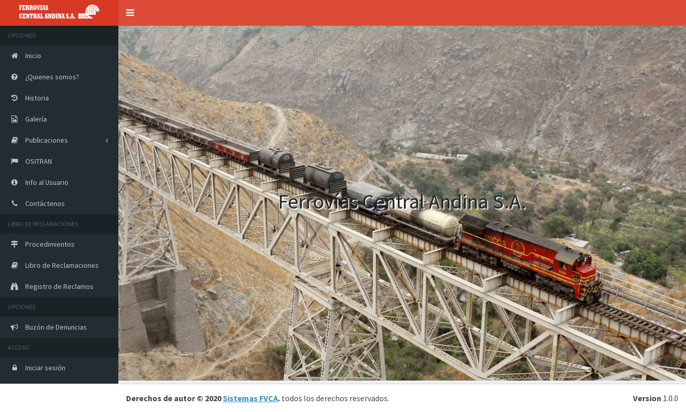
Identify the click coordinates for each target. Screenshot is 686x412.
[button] (130, 13)
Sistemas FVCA (250, 398)
